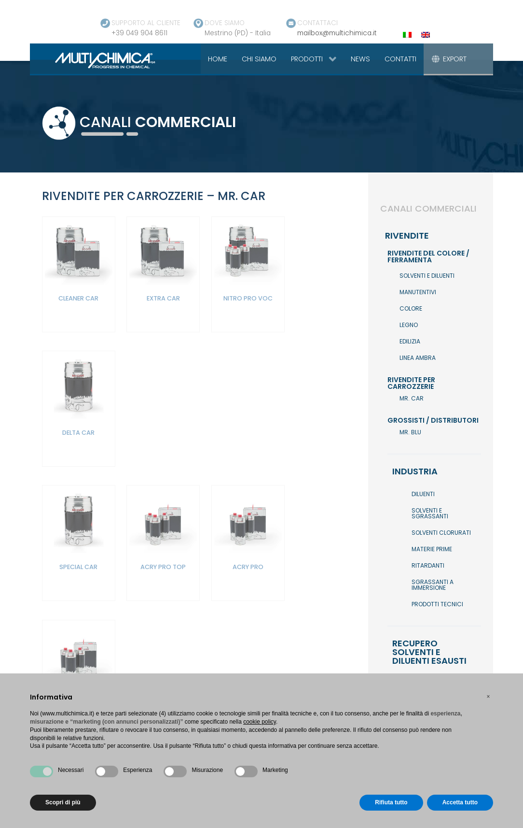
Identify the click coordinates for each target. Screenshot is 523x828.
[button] (488, 696)
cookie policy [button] (259, 721)
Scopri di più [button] (63, 802)
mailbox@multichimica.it (337, 33)
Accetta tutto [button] (460, 802)
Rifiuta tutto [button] (391, 802)
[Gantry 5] (94, 59)
